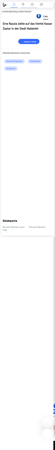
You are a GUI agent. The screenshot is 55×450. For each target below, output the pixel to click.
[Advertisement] (27, 100)
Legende (41, 5)
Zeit (32, 5)
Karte (23, 5)
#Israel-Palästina (14, 61)
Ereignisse (13, 5)
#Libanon (10, 68)
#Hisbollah (35, 61)
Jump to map (28, 41)
